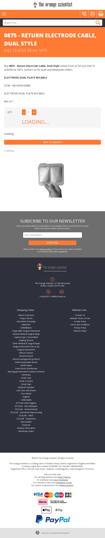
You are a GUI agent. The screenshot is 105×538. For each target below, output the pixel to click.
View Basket (26, 421)
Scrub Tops (26, 378)
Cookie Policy (80, 321)
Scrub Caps (26, 384)
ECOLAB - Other (26, 415)
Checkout (26, 425)
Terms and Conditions (80, 324)
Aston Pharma (64, 477)
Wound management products (26, 359)
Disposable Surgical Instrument (26, 331)
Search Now (98, 22)
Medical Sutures (66, 485)
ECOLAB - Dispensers (26, 418)
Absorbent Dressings (26, 321)
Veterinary (26, 374)
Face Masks (26, 393)
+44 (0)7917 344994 (48, 296)
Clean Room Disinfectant (26, 368)
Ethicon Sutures (26, 352)
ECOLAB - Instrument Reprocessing (26, 412)
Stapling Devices (26, 340)
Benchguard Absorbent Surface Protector (26, 371)
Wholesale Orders (26, 431)
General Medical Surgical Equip (26, 334)
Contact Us (80, 315)
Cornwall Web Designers (59, 533)
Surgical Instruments (26, 349)
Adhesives (26, 324)
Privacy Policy (80, 327)
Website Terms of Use (80, 318)
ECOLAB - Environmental (26, 409)
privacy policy (45, 249)
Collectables (26, 400)
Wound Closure (26, 356)
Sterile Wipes (26, 365)
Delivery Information (26, 428)
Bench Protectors (26, 315)
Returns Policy (80, 331)
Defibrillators (26, 327)
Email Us (61, 296)
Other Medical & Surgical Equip (26, 343)
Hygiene (26, 396)
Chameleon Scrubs (63, 482)
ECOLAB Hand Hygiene (26, 403)
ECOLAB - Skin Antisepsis (26, 406)
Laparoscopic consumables (26, 337)
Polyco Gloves (26, 318)
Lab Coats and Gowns (26, 390)
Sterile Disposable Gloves (26, 362)
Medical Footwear (26, 387)
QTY (10, 112)
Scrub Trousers (26, 381)
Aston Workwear (60, 480)
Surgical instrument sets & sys (26, 346)
